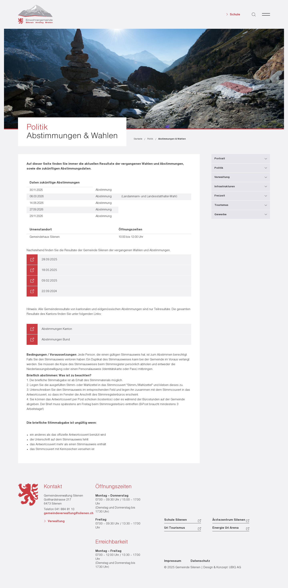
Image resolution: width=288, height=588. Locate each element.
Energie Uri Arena (225, 528)
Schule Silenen (175, 520)
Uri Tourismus (174, 528)
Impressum (172, 561)
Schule (235, 14)
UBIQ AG (235, 567)
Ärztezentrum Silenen (228, 520)
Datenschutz (200, 561)
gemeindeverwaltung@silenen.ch (68, 513)
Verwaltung (56, 521)
